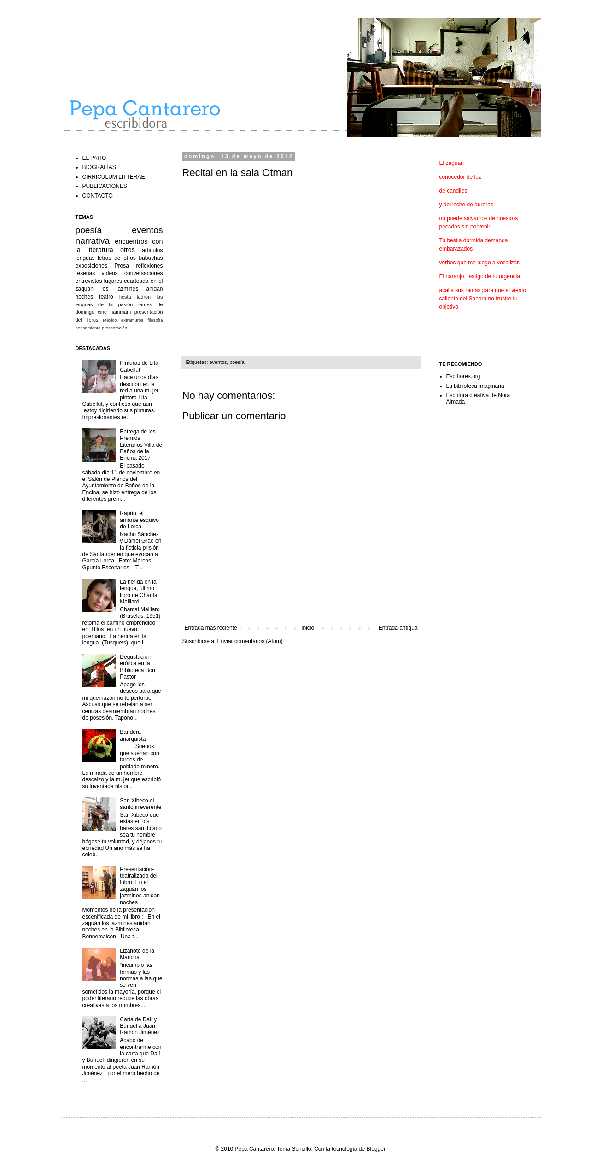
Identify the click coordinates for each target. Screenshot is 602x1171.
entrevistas (89, 281)
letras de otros (117, 258)
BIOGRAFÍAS (99, 167)
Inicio (307, 628)
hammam (120, 312)
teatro (106, 296)
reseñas (85, 273)
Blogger (376, 1149)
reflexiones (149, 266)
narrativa (93, 241)
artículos (152, 250)
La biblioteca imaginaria (475, 386)
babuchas (151, 258)
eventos (218, 362)
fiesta (125, 296)
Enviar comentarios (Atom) (250, 641)
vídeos (109, 273)
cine (102, 312)
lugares (113, 281)
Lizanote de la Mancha (137, 954)
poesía (236, 362)
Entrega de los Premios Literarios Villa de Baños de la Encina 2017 (141, 445)
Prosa (121, 266)
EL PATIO (94, 158)
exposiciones (91, 266)
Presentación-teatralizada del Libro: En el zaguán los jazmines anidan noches (140, 886)
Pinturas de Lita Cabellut (139, 366)
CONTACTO (97, 196)
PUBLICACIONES (104, 186)
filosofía (155, 319)
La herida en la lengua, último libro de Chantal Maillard (139, 592)
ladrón (144, 296)
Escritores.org (463, 376)
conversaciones (143, 273)
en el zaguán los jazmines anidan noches (119, 289)
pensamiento (88, 327)
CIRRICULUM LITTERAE (113, 177)
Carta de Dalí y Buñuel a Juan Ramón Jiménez (140, 1026)
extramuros (132, 319)
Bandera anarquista (133, 735)
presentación (114, 327)
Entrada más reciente (211, 628)
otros (127, 249)
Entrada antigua (398, 628)
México (110, 319)
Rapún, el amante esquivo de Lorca (139, 520)
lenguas (85, 258)
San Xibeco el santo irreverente (140, 803)
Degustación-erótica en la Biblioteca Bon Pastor (137, 667)
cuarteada (136, 281)
